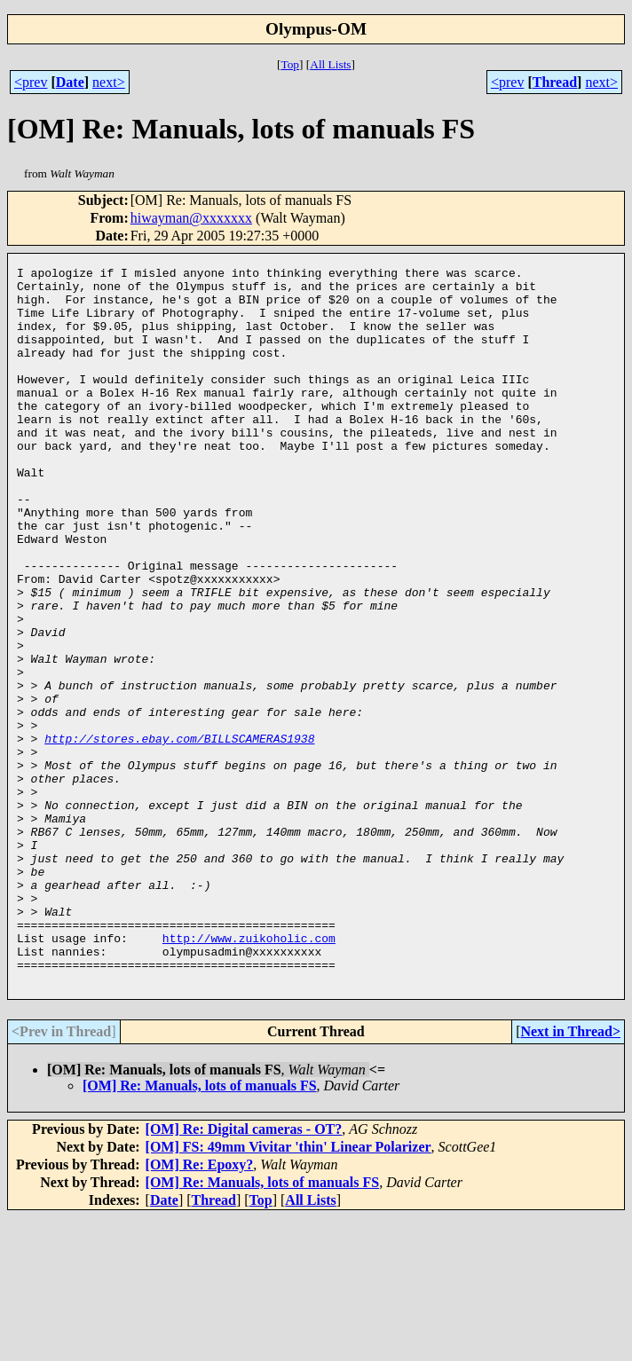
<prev (30, 82)
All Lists (330, 64)
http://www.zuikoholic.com (249, 1074)
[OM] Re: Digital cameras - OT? (244, 1272)
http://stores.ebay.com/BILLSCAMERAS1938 (179, 834)
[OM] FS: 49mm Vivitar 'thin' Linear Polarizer (288, 1290)
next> (108, 82)
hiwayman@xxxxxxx (191, 217)
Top (289, 64)
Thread (555, 82)
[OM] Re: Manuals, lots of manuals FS (200, 1229)
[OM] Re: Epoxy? (200, 1308)
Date (70, 82)
